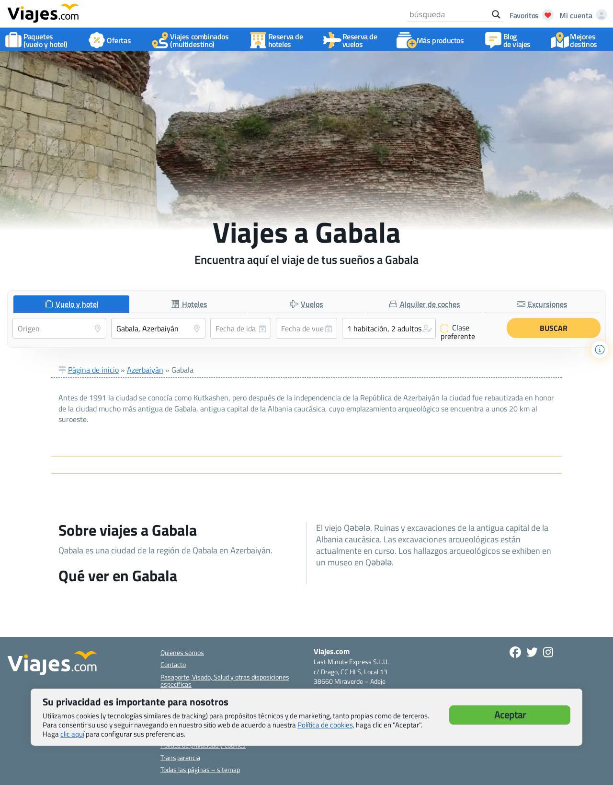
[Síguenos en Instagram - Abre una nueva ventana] (548, 652)
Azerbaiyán (145, 369)
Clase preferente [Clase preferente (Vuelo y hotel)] (458, 332)
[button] (389, 328)
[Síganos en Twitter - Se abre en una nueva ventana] (532, 652)
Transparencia (180, 757)
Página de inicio (93, 369)
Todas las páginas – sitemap (200, 769)
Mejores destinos (576, 40)
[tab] (71, 304)
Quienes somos (182, 652)
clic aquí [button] (72, 733)
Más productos (432, 40)
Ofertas (111, 40)
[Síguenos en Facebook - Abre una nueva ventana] (515, 652)
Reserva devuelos (352, 40)
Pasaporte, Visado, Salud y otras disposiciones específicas (224, 680)
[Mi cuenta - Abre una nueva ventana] (581, 15)
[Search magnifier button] (496, 14)
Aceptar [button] (510, 714)
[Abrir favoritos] (529, 15)
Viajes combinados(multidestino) (191, 40)
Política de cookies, (325, 724)
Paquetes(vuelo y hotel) (38, 40)
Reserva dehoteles (278, 40)
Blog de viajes (509, 40)
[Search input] (448, 14)
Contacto (173, 664)
